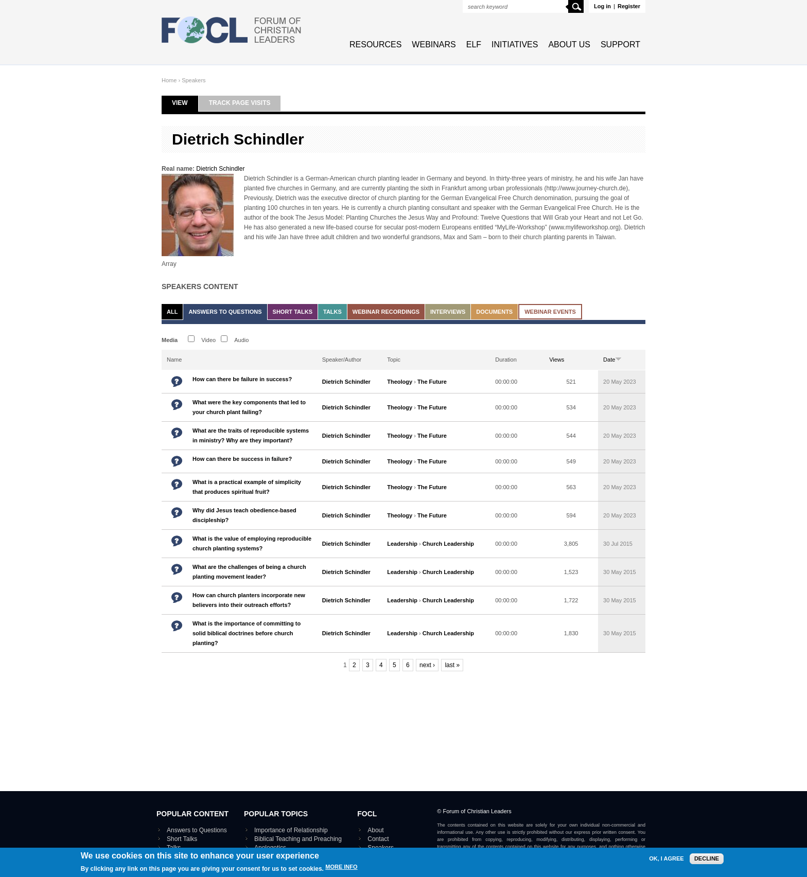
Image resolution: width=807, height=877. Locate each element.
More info (341, 869)
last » (452, 665)
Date (612, 359)
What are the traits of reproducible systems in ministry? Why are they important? (250, 435)
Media (170, 340)
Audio (241, 340)
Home (169, 80)
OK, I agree (666, 861)
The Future (432, 382)
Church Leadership (448, 544)
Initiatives (515, 44)
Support (620, 44)
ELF (473, 44)
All (172, 312)
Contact (378, 839)
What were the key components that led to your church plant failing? (249, 407)
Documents (494, 312)
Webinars (433, 44)
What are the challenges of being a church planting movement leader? (249, 572)
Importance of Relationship (291, 830)
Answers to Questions (224, 312)
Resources (375, 44)
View (185, 102)
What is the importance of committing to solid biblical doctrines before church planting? (246, 633)
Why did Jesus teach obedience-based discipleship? (244, 515)
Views (556, 359)
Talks (332, 312)
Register (629, 6)
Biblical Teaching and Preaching (298, 839)
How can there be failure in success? (242, 379)
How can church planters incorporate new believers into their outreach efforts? (248, 600)
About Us (569, 44)
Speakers (193, 80)
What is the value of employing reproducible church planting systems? (251, 543)
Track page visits (240, 102)
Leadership (402, 544)
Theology (399, 382)
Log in (602, 6)
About (375, 830)
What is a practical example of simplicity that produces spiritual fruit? (246, 487)
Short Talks (292, 312)
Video (208, 340)
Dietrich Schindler (220, 168)
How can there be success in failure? (242, 459)
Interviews (447, 312)
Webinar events (550, 312)
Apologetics (270, 847)
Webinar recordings (386, 312)
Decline (706, 861)
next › (427, 665)
